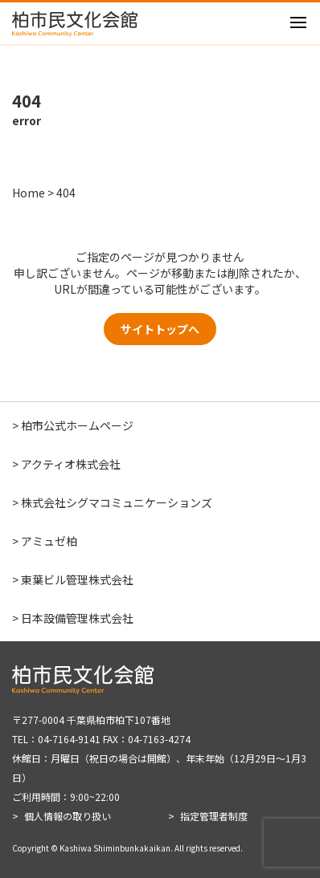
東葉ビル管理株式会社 (77, 579)
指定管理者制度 (214, 816)
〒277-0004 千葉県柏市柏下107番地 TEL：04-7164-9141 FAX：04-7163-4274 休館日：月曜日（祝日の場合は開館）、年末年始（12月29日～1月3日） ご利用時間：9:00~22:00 (159, 758)
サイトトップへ (160, 329)
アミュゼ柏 (49, 541)
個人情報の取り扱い (67, 816)
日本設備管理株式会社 (77, 618)
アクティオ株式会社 (71, 464)
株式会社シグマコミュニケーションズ (116, 502)
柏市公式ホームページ (77, 425)
